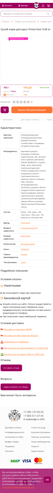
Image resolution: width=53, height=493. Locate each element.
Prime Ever (25, 223)
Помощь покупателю (40, 437)
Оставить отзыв (11, 368)
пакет (23, 262)
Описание (8, 119)
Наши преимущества (40, 441)
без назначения (28, 244)
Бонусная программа (40, 432)
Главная (5, 21)
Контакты (9, 451)
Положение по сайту (14, 437)
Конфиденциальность (14, 432)
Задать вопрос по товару (16, 387)
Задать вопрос (37, 451)
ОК (47, 479)
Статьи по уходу (38, 427)
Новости (35, 446)
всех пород (26, 236)
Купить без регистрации (32, 109)
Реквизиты (10, 446)
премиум (25, 249)
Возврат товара (12, 441)
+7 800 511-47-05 (33, 415)
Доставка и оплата (30, 119)
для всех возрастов (29, 228)
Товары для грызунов (25, 21)
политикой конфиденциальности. (18, 487)
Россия (24, 254)
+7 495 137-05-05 (33, 412)
